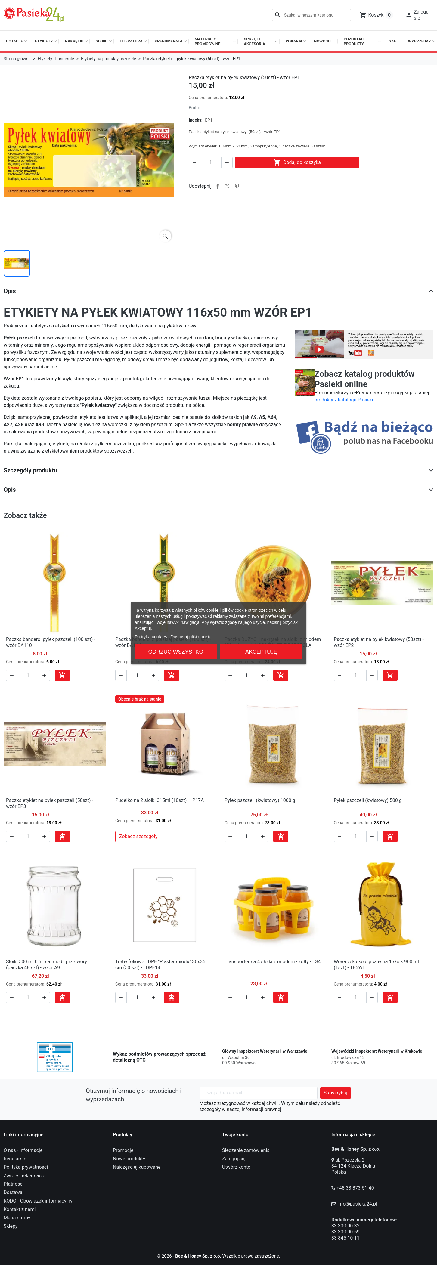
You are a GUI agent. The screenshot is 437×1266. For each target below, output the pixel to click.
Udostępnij (217, 186)
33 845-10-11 (345, 1238)
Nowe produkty (129, 1159)
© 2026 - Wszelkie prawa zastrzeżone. (218, 1256)
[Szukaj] (311, 15)
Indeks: (196, 120)
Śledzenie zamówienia (246, 1150)
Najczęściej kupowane (137, 1167)
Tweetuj (227, 186)
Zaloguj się (234, 1159)
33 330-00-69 (345, 1232)
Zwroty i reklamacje (24, 1175)
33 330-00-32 (345, 1226)
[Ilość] (211, 162)
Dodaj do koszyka (297, 162)
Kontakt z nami (20, 1209)
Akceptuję (261, 651)
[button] (417, 15)
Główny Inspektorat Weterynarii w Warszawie (264, 1051)
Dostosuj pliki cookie (190, 636)
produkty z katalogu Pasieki (344, 400)
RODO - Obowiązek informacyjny (38, 1201)
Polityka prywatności (26, 1167)
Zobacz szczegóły (138, 836)
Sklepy (10, 1226)
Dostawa (13, 1192)
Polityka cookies (151, 636)
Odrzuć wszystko (175, 651)
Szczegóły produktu (30, 470)
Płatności (14, 1184)
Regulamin (15, 1159)
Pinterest (236, 186)
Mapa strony (17, 1218)
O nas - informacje (23, 1150)
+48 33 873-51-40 (355, 1188)
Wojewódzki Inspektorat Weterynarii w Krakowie (376, 1051)
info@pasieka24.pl (357, 1204)
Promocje (123, 1150)
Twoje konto (235, 1135)
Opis (10, 291)
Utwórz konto (236, 1167)
